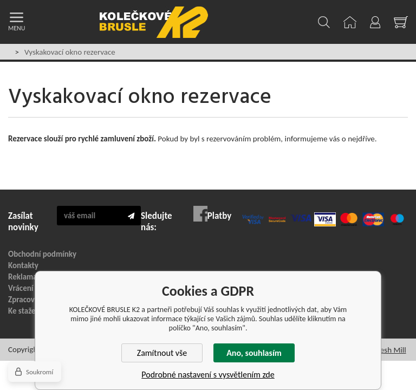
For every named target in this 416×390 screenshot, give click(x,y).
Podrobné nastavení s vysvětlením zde (207, 374)
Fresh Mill (390, 350)
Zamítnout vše (162, 353)
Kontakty (23, 265)
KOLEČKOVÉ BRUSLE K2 (154, 22)
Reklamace (26, 277)
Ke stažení (25, 311)
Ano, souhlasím (254, 353)
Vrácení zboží (30, 288)
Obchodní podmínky (42, 254)
